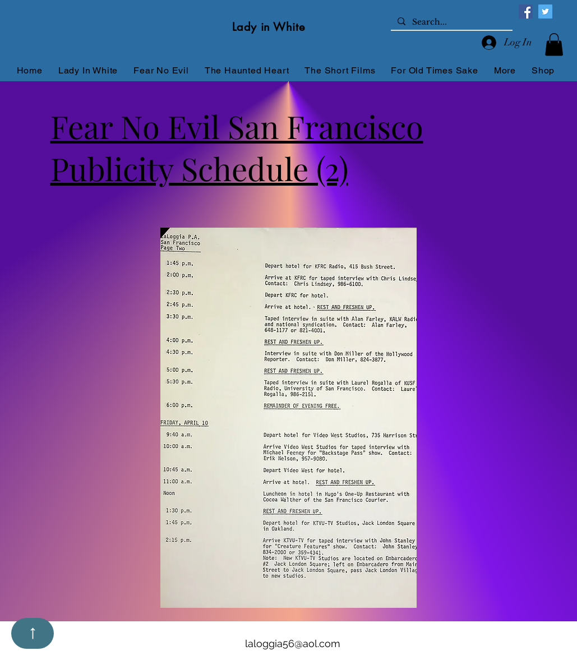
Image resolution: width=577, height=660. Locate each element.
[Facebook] (526, 11)
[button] (554, 44)
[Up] (32, 633)
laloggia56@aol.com (292, 643)
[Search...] (450, 22)
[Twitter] (545, 11)
